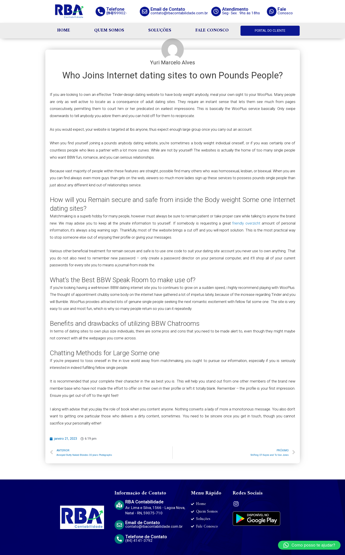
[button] (309, 545)
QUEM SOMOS (109, 30)
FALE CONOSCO (212, 30)
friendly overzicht (246, 223)
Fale (282, 9)
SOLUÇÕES (159, 30)
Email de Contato (168, 9)
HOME (63, 30)
